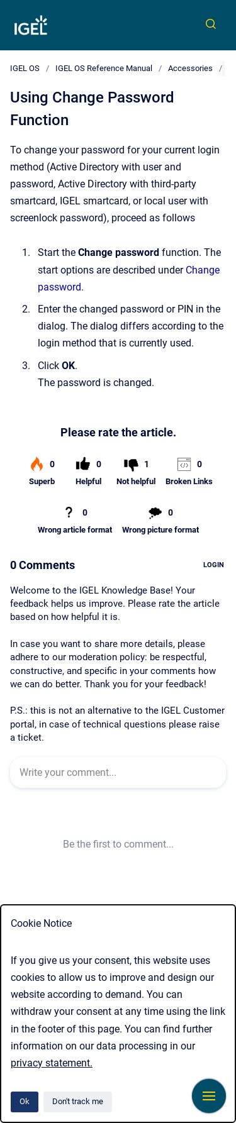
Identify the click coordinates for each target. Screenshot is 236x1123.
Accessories (190, 68)
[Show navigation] (209, 1096)
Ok (25, 1101)
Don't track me (77, 1101)
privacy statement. (52, 1063)
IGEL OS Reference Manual (103, 68)
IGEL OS (25, 68)
